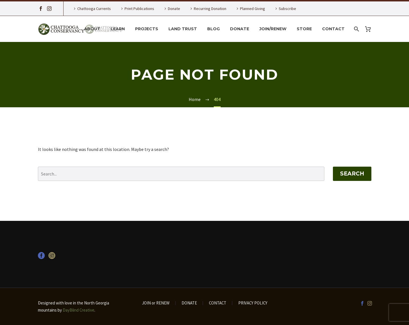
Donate (174, 8)
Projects (146, 28)
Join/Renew (272, 28)
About (92, 28)
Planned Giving (252, 8)
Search (352, 173)
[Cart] (370, 29)
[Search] (356, 29)
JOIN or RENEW (156, 303)
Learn (118, 28)
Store (304, 28)
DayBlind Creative (78, 310)
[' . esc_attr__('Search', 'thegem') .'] (181, 174)
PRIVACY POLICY (252, 303)
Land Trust (182, 28)
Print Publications (139, 8)
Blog (213, 28)
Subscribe (287, 8)
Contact (333, 28)
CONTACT (217, 303)
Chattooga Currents (94, 8)
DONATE (189, 303)
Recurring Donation (210, 8)
